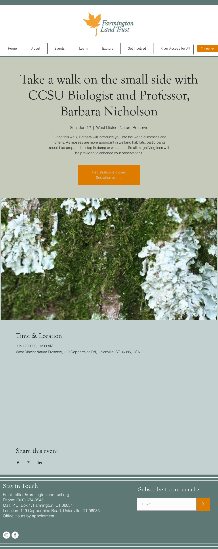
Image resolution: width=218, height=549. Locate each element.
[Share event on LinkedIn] (40, 462)
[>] (203, 504)
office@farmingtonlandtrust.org (42, 494)
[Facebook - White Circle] (15, 535)
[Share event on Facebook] (18, 462)
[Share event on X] (29, 462)
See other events (109, 177)
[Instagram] (6, 535)
